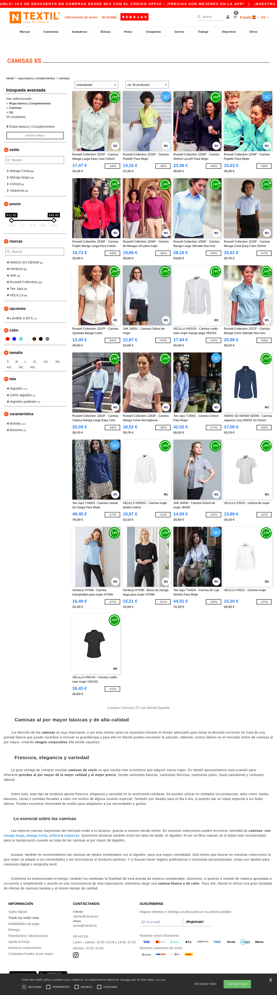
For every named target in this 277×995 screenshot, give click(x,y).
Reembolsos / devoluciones (28, 924)
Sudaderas (79, 31)
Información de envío (81, 17)
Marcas (25, 31)
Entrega (14, 918)
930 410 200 (82, 924)
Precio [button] (15, 192)
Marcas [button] (16, 229)
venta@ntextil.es (85, 913)
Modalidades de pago (24, 912)
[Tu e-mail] (161, 910)
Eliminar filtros (35, 123)
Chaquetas (153, 31)
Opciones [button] (18, 297)
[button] (228, 17)
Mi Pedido (109, 17)
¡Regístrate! (195, 910)
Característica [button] (21, 402)
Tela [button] (13, 367)
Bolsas (106, 31)
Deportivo (229, 31)
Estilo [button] (14, 138)
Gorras (179, 31)
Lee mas (160, 979)
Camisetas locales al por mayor (31, 942)
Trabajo (203, 31)
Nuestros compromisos (25, 936)
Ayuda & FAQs (19, 930)
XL (35, 349)
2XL (45, 349)
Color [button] (14, 318)
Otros (253, 31)
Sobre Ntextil (18, 900)
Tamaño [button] (16, 341)
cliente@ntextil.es (85, 904)
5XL (21, 355)
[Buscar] (209, 16)
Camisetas (51, 31)
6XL (32, 355)
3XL (57, 349)
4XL (9, 355)
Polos (128, 31)
